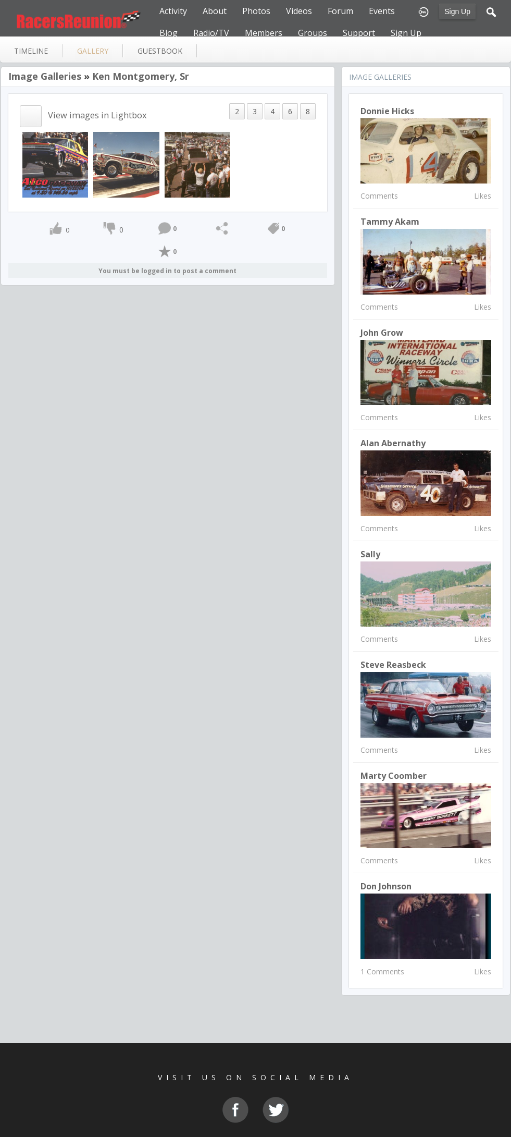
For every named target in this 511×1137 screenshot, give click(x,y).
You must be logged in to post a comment (167, 270)
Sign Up (457, 11)
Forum (340, 11)
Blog (168, 33)
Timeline (31, 51)
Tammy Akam (389, 221)
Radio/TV (211, 33)
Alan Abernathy (393, 443)
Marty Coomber (393, 775)
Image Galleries (44, 76)
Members (263, 33)
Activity (173, 11)
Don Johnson (386, 886)
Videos (299, 11)
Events (382, 11)
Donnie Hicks (387, 111)
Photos (256, 11)
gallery (92, 51)
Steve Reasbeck (393, 664)
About (215, 11)
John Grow (381, 332)
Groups (312, 33)
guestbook (160, 51)
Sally (370, 554)
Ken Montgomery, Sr (140, 76)
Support (359, 33)
